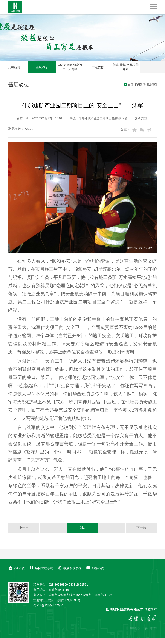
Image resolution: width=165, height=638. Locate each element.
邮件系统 (95, 568)
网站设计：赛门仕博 (143, 628)
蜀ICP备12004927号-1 (48, 605)
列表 (82, 528)
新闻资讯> (141, 84)
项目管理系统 (41, 568)
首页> (131, 84)
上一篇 (24, 528)
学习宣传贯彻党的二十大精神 (70, 67)
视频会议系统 (69, 568)
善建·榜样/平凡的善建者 (126, 67)
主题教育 (98, 67)
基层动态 (42, 67)
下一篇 (141, 528)
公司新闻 (14, 67)
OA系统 (16, 568)
